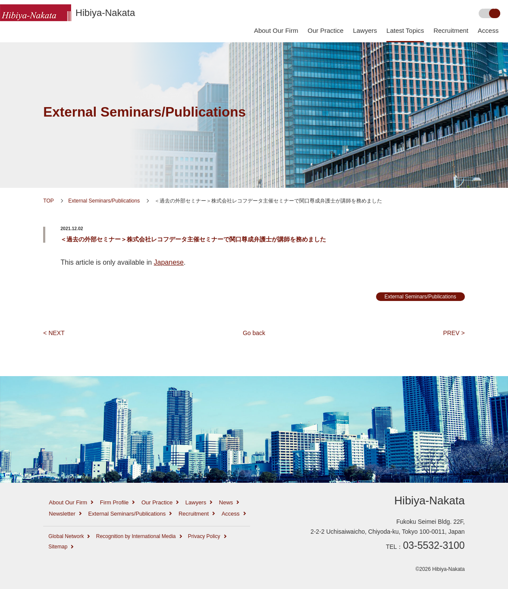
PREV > (453, 332)
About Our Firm (276, 30)
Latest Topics (405, 30)
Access (488, 30)
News (226, 502)
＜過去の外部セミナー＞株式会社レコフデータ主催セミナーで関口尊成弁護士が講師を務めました (193, 239)
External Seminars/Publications (144, 112)
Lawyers (365, 30)
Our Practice (325, 30)
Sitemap (57, 547)
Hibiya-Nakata (105, 12)
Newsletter (62, 513)
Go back (254, 332)
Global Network (66, 536)
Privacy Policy (204, 536)
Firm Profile (114, 502)
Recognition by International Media (136, 536)
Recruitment (450, 30)
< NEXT (53, 332)
